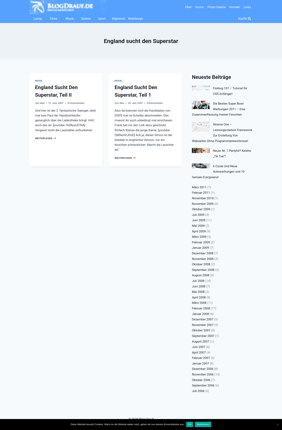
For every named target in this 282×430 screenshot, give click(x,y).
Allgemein (118, 18)
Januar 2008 (200, 314)
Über (188, 7)
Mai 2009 (198, 226)
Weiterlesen (45, 138)
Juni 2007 (198, 347)
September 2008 (203, 270)
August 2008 (200, 275)
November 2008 (203, 259)
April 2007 (199, 352)
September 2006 (203, 385)
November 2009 (203, 204)
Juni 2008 (198, 286)
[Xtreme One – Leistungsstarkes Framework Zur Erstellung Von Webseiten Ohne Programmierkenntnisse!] (201, 127)
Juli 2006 (198, 391)
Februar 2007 (201, 358)
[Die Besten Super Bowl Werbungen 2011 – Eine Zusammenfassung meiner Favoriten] (201, 105)
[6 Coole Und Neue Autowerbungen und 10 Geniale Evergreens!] (201, 165)
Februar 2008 (201, 308)
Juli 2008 (198, 281)
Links (247, 7)
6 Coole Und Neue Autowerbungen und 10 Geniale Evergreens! (218, 171)
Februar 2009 (201, 242)
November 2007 (203, 325)
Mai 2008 (198, 292)
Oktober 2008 (201, 264)
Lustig (37, 18)
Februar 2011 (201, 192)
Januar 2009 (200, 247)
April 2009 (199, 231)
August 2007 (200, 341)
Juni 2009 (198, 220)
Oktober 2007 (201, 330)
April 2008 (199, 297)
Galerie (85, 18)
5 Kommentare (155, 103)
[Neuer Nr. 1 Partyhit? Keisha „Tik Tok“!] (201, 150)
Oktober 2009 (201, 209)
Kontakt (234, 7)
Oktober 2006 (201, 380)
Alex (42, 103)
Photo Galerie (216, 7)
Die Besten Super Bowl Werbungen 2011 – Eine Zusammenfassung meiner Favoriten (218, 109)
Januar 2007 (200, 363)
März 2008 (199, 303)
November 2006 (203, 374)
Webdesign (135, 18)
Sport (102, 18)
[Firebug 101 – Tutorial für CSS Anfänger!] (201, 88)
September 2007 (203, 336)
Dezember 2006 (202, 369)
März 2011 (199, 187)
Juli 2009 (198, 215)
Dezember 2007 (202, 319)
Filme (53, 18)
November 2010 (203, 198)
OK (189, 424)
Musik (69, 18)
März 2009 (199, 236)
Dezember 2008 (202, 253)
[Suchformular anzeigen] (244, 18)
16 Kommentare (76, 103)
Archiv (199, 7)
